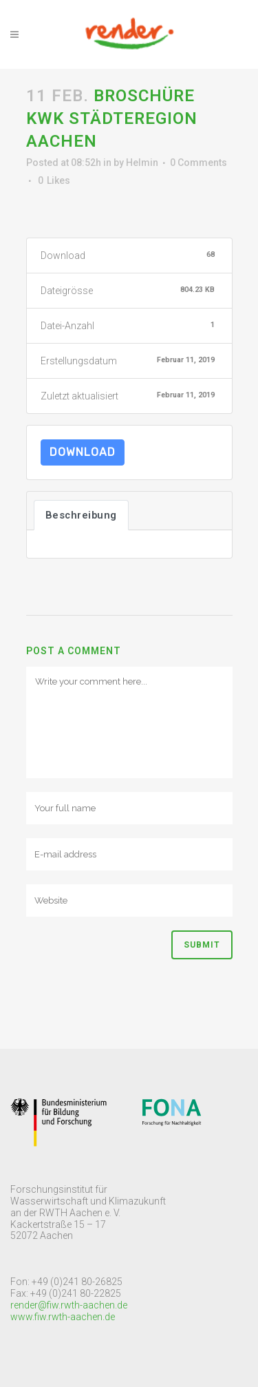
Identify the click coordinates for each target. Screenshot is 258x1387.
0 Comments (198, 162)
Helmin (142, 162)
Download (83, 452)
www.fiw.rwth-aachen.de (62, 1316)
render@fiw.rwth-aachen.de (68, 1305)
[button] (22, 21)
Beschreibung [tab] (81, 515)
